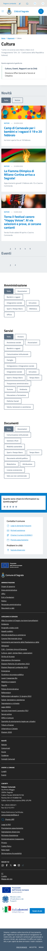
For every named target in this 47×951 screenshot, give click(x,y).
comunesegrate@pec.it (10, 814)
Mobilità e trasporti (8, 681)
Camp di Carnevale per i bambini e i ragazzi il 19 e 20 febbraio (23, 131)
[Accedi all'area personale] (43, 3)
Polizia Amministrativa (10, 689)
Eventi (3, 775)
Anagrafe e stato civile (9, 627)
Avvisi (3, 751)
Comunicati (5, 748)
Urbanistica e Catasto (9, 728)
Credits (4, 876)
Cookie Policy (6, 846)
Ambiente (5, 624)
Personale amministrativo (11, 604)
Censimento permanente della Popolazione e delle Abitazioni (20, 644)
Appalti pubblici (7, 631)
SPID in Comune (7, 717)
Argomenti (11, 38)
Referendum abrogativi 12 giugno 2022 (16, 696)
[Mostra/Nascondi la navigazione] (2, 11)
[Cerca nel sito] (41, 11)
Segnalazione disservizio (10, 831)
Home (3, 38)
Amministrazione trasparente (12, 839)
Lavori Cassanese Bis (9, 678)
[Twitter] (10, 865)
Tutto (6, 100)
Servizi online (6, 714)
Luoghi (4, 771)
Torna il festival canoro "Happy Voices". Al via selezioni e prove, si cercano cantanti (22, 222)
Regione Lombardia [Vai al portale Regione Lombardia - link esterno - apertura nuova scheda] (9, 3)
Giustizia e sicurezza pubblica (12, 674)
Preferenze (21, 947)
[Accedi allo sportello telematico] (35, 3)
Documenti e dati (7, 608)
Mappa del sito (6, 879)
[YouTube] (14, 865)
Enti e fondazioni (7, 597)
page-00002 (6, 707)
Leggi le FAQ (6, 824)
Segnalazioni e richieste (10, 703)
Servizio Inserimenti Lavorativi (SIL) (14, 710)
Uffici (3, 593)
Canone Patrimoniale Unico (11, 638)
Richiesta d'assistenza (9, 835)
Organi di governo (8, 586)
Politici (4, 600)
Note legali (5, 849)
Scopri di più (37, 910)
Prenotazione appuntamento (12, 828)
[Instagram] (18, 865)
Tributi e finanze (7, 725)
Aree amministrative (9, 590)
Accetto (33, 947)
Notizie (17, 100)
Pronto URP (7, 819)
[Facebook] (6, 865)
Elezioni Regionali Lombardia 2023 (14, 667)
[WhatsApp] (2, 865)
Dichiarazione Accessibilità (11, 853)
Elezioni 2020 (6, 732)
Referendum (6, 692)
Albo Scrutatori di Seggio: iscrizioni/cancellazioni (19, 620)
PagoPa (4, 685)
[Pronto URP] (27, 3)
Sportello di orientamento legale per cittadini (18, 721)
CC (2, 873)
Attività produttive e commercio (13, 635)
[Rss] (23, 865)
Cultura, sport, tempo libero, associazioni (16, 653)
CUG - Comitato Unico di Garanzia (14, 649)
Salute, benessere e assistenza (13, 699)
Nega (41, 947)
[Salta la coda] (19, 3)
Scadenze (5, 755)
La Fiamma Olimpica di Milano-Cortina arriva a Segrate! (19, 174)
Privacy (4, 842)
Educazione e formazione (10, 660)
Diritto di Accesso (8, 656)
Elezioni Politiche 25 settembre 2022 (15, 663)
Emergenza (5, 671)
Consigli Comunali (8, 759)
